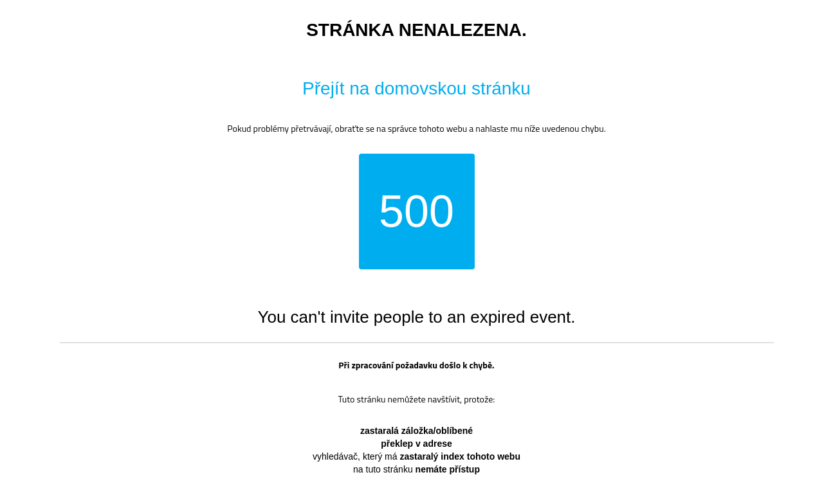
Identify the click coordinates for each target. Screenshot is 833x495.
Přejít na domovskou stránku (416, 88)
